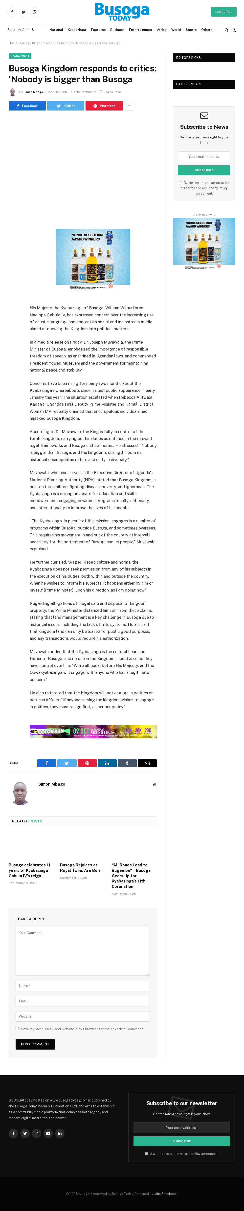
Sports (191, 30)
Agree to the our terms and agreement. (182, 1154)
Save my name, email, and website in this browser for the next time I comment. (82, 1029)
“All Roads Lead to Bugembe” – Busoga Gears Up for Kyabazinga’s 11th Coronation (131, 876)
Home (13, 43)
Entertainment (140, 30)
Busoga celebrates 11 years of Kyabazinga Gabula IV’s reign (29, 870)
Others (206, 30)
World (176, 30)
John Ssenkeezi (165, 1194)
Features (98, 30)
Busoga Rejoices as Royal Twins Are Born (80, 868)
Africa (162, 30)
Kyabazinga (77, 30)
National (56, 30)
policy (195, 1154)
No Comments (83, 92)
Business (117, 30)
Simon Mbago (33, 92)
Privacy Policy (218, 188)
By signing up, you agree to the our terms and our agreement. (204, 188)
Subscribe (223, 12)
